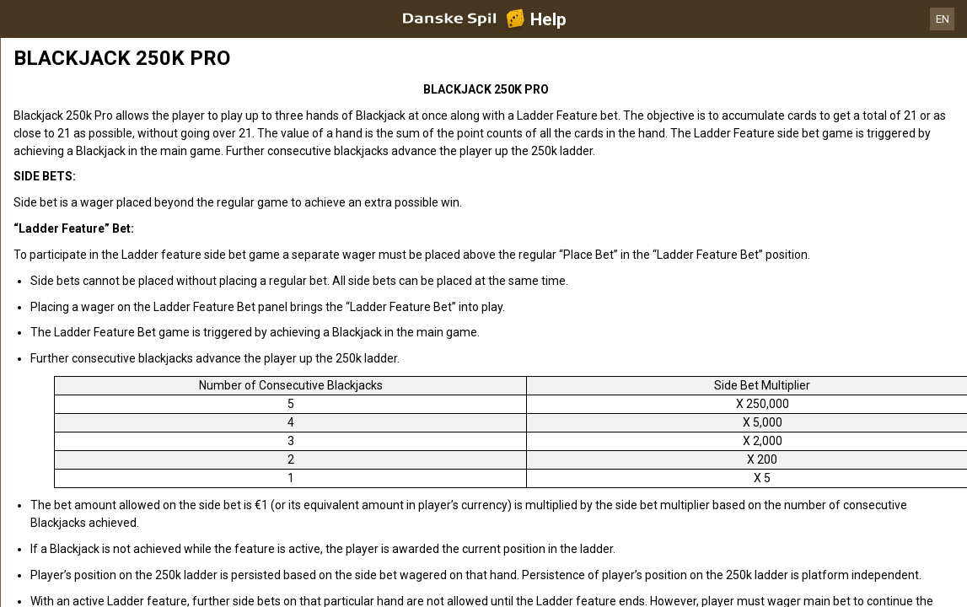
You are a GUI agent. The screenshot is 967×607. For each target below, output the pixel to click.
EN (942, 19)
